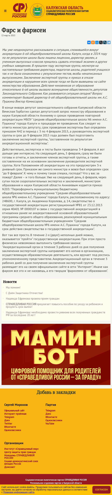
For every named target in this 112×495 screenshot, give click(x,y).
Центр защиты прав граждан (20, 452)
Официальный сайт (14, 410)
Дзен (7, 420)
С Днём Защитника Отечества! (23, 293)
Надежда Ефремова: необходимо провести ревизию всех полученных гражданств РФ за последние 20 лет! (54, 314)
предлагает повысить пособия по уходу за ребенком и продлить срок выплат (53, 305)
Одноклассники (12, 430)
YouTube (49, 423)
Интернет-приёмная (15, 414)
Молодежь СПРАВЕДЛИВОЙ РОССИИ (19, 456)
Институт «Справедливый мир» (21, 449)
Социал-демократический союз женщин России (21, 462)
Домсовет (9, 467)
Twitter (8, 423)
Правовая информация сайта (18, 492)
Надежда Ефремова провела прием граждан (31, 299)
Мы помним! (11, 288)
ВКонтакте (10, 427)
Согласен (101, 489)
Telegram (9, 417)
